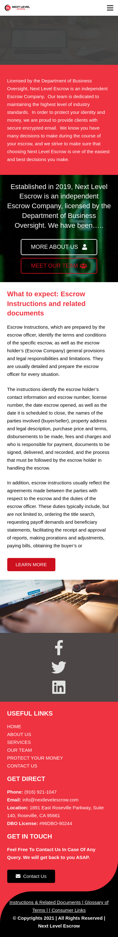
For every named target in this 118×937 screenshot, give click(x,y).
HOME (14, 726)
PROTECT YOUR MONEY (35, 758)
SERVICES (19, 742)
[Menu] (110, 8)
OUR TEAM (19, 750)
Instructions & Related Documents (45, 902)
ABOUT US (19, 734)
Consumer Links (69, 910)
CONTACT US (22, 765)
